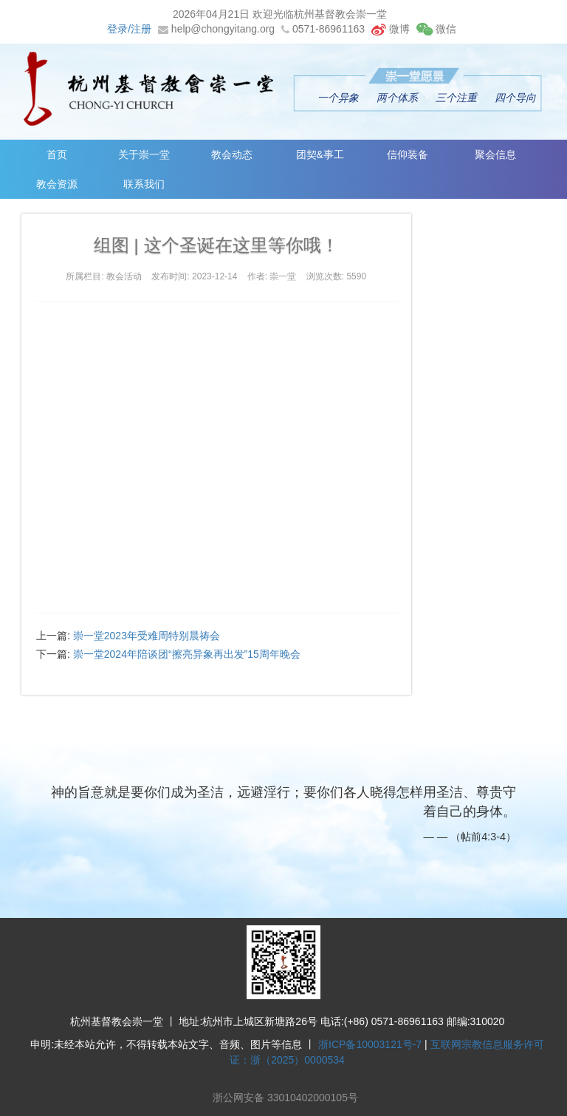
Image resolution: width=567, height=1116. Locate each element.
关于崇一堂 (144, 154)
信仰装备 (407, 154)
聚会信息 (495, 154)
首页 (57, 154)
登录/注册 (129, 29)
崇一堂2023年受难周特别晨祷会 (146, 636)
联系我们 (144, 184)
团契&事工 (320, 154)
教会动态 (231, 154)
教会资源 (57, 184)
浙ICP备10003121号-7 (370, 1044)
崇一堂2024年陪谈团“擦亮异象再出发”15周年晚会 (186, 654)
